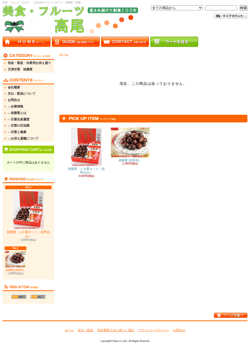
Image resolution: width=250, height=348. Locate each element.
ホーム (64, 54)
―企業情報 (15, 106)
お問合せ (14, 100)
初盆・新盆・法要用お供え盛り (29, 63)
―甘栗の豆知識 (18, 125)
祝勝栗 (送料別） (15, 261)
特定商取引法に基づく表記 (115, 330)
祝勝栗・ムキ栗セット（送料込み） (28, 214)
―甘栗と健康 (17, 132)
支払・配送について (22, 93)
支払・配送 (85, 330)
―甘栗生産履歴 (18, 119)
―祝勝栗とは (17, 113)
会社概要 (14, 87)
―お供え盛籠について (23, 138)
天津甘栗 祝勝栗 (20, 69)
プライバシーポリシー (153, 330)
